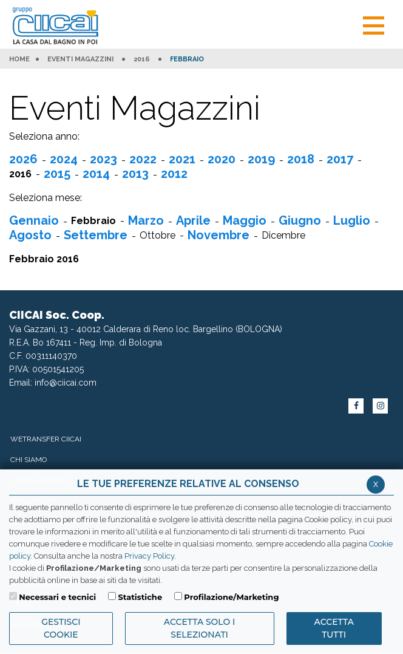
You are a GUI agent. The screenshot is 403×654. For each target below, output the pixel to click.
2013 (135, 173)
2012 (174, 173)
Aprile (193, 220)
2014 (96, 173)
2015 (57, 173)
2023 (103, 159)
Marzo (146, 220)
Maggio (244, 220)
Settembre (95, 235)
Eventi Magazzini (80, 59)
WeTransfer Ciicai (45, 439)
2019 (261, 159)
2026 (23, 159)
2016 (142, 59)
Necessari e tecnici (57, 597)
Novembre (218, 235)
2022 (143, 159)
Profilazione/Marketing (231, 597)
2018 (300, 159)
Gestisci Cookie (60, 628)
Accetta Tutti (334, 628)
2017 (340, 159)
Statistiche (140, 597)
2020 (221, 159)
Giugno (300, 220)
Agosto (30, 235)
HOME (19, 59)
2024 (64, 159)
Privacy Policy (149, 555)
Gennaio (34, 220)
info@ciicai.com (66, 382)
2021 (182, 159)
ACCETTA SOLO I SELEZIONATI (199, 628)
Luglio (351, 220)
